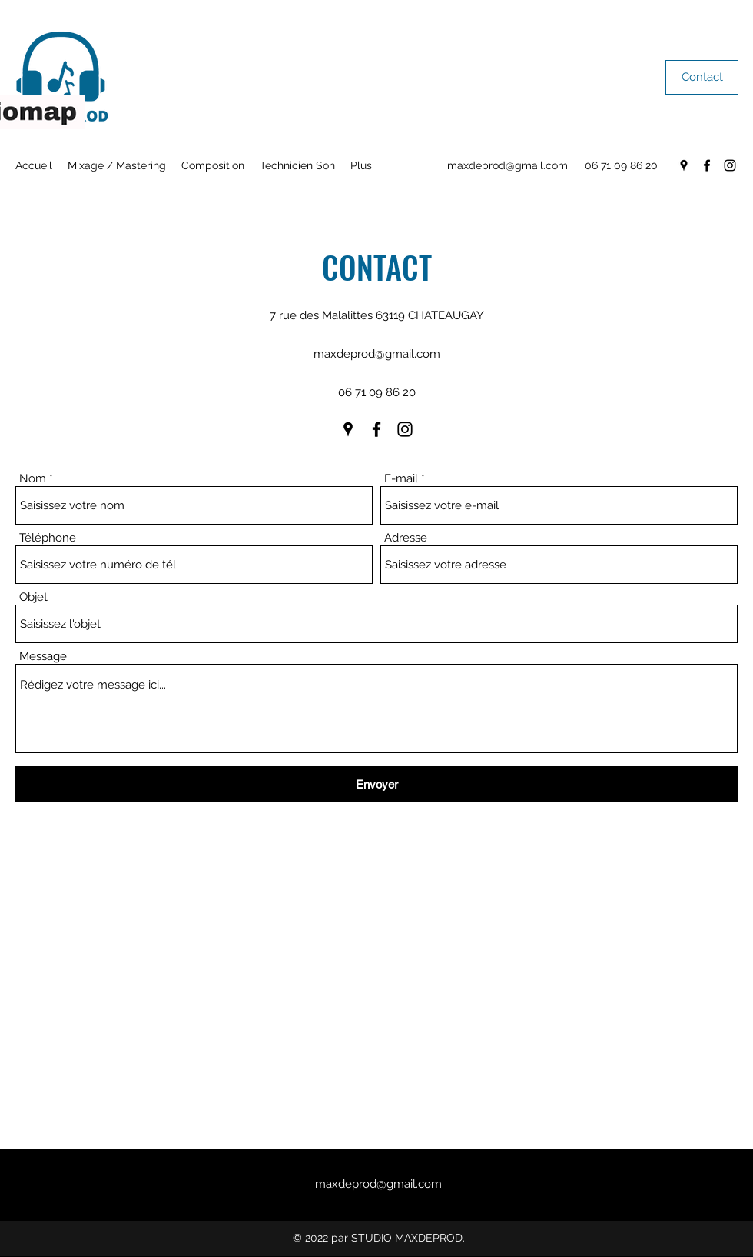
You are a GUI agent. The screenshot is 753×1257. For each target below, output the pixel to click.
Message (43, 656)
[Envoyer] (376, 784)
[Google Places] (684, 165)
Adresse (405, 538)
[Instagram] (730, 165)
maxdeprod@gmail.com (507, 165)
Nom (32, 479)
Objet (33, 597)
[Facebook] (707, 165)
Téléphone (47, 538)
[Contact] (701, 77)
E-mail (401, 479)
